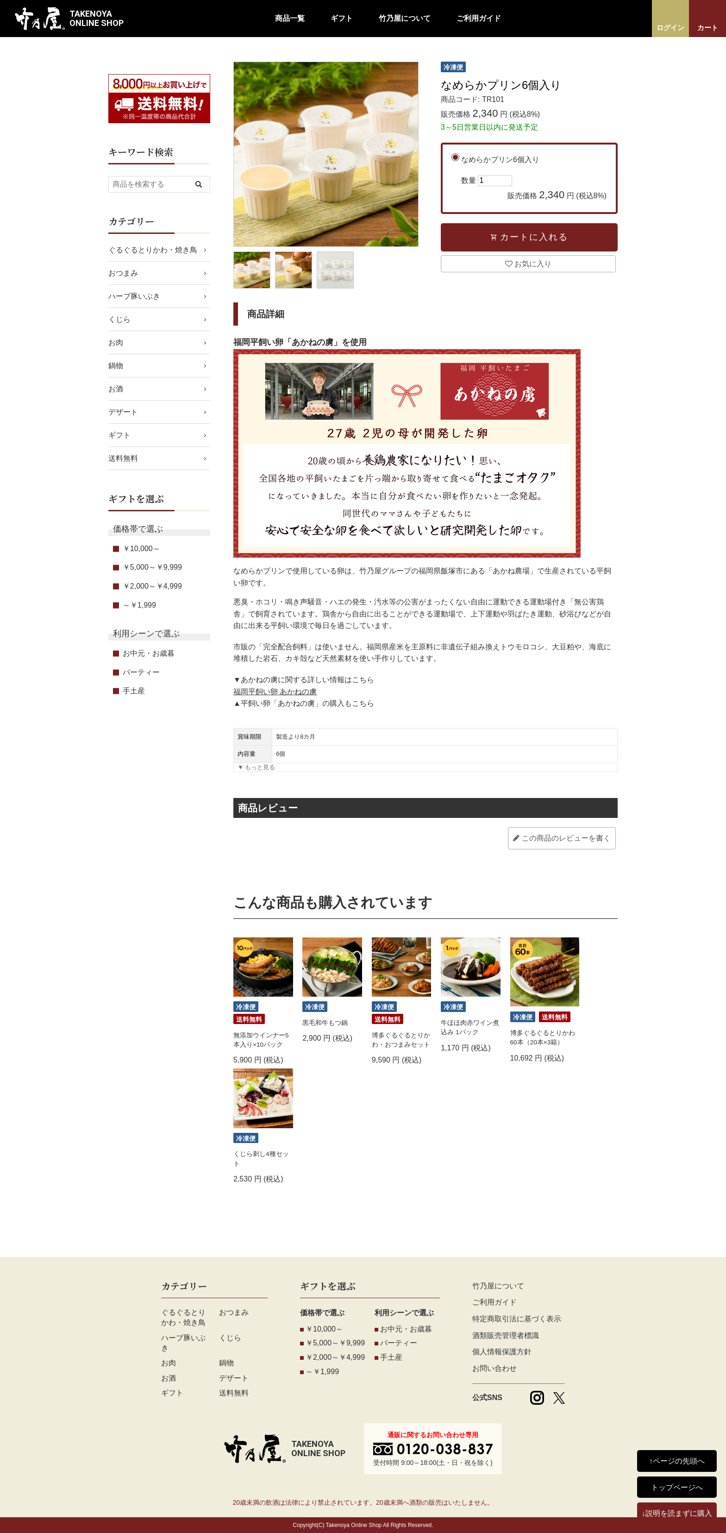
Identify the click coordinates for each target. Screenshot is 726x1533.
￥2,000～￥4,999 (152, 586)
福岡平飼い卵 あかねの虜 (275, 692)
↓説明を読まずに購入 (677, 1513)
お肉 (115, 342)
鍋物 (115, 366)
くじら (119, 319)
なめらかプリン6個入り (534, 179)
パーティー (141, 672)
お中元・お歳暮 (149, 653)
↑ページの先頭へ (677, 1461)
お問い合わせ (494, 1368)
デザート (123, 412)
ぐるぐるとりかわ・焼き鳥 (152, 250)
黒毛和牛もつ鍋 (325, 1022)
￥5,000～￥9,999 (152, 567)
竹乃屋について (405, 18)
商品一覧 (290, 18)
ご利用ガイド (479, 18)
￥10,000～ (141, 549)
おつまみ (123, 273)
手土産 (134, 691)
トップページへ (677, 1487)
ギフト (342, 18)
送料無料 (123, 458)
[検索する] (198, 184)
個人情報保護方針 (502, 1352)
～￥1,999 (139, 605)
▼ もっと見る (256, 767)
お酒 (115, 389)
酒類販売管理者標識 (505, 1335)
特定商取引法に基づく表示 (516, 1319)
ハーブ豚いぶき (134, 296)
